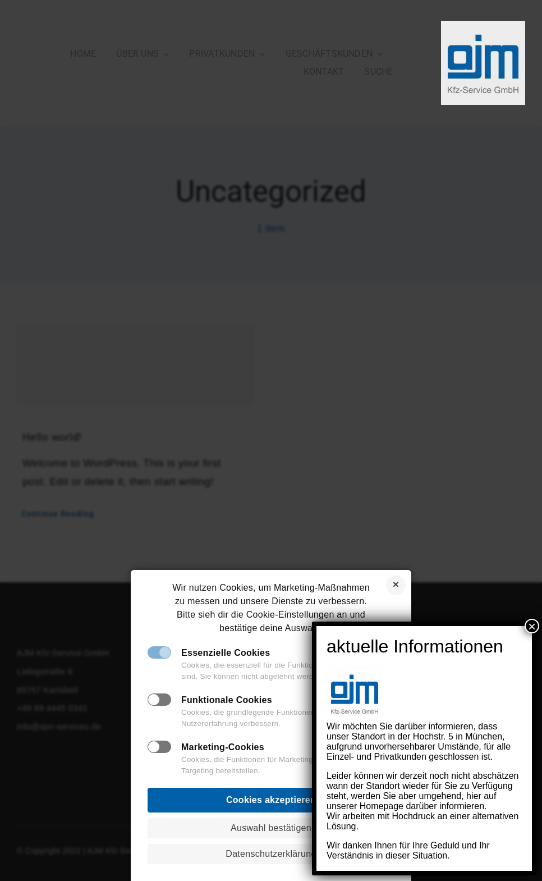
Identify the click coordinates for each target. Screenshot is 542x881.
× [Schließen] (532, 643)
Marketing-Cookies (222, 747)
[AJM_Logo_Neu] (483, 26)
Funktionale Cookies (226, 700)
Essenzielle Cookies (225, 653)
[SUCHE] (378, 72)
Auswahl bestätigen (271, 828)
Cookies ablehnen (396, 585)
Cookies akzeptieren (271, 800)
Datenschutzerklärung (271, 854)
